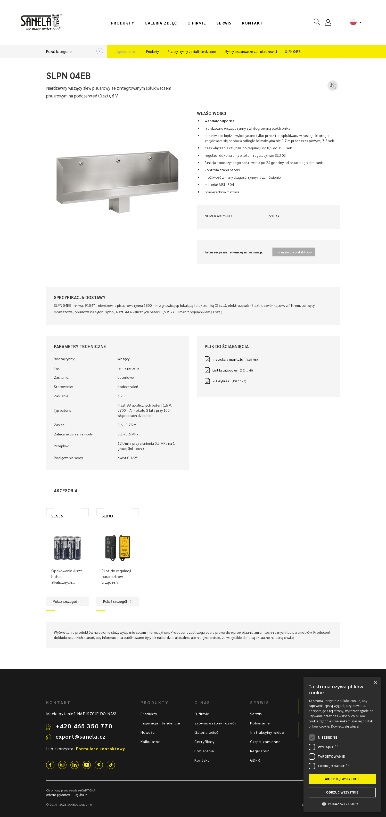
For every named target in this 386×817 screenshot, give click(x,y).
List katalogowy (224, 370)
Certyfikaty (204, 741)
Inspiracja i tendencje (160, 723)
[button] (342, 804)
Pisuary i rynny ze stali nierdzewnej (192, 51)
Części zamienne (265, 741)
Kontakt (252, 23)
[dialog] (342, 744)
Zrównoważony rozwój (215, 723)
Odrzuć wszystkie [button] (342, 792)
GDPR (255, 760)
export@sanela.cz (81, 736)
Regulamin (259, 750)
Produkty (122, 23)
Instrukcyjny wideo (267, 732)
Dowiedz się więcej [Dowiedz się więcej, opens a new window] (345, 726)
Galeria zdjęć (161, 23)
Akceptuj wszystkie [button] (342, 779)
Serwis (224, 23)
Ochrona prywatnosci (58, 795)
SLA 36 (57, 516)
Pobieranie (204, 750)
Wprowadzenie (127, 51)
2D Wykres (220, 380)
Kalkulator (150, 741)
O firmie (196, 23)
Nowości (148, 732)
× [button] (375, 683)
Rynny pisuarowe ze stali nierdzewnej (251, 51)
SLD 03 (107, 516)
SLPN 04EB (293, 51)
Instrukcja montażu (227, 359)
